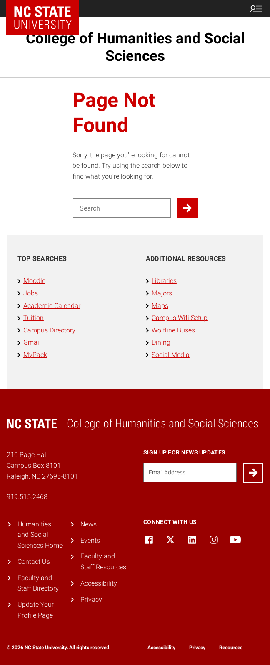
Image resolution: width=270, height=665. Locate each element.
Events (90, 540)
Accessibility (98, 583)
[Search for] (121, 208)
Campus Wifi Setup (180, 318)
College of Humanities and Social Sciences (135, 47)
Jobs (30, 293)
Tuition (33, 318)
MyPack (35, 355)
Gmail (32, 342)
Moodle (34, 281)
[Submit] (253, 473)
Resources (230, 647)
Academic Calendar (51, 306)
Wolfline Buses (173, 330)
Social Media (171, 355)
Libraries (164, 281)
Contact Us (34, 562)
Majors (162, 293)
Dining (161, 342)
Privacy (91, 599)
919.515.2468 (27, 497)
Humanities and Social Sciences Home (40, 534)
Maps (160, 306)
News (88, 524)
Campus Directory (49, 330)
